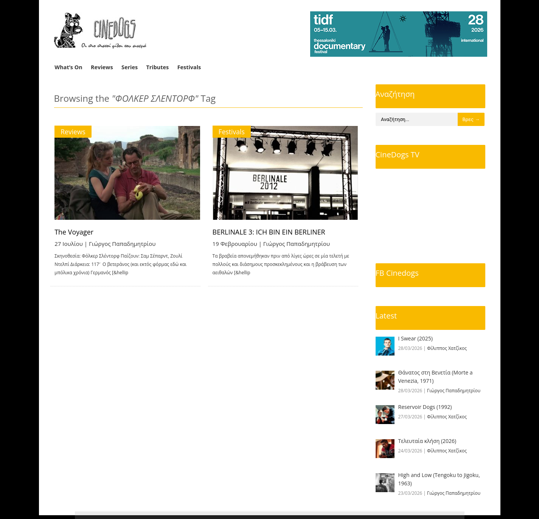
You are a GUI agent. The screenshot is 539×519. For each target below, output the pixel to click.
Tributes (157, 67)
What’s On (68, 67)
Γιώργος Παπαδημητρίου (122, 243)
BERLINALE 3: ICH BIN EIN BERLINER (274, 231)
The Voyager (74, 231)
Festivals (189, 67)
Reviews (102, 67)
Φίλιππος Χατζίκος (447, 348)
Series (129, 67)
